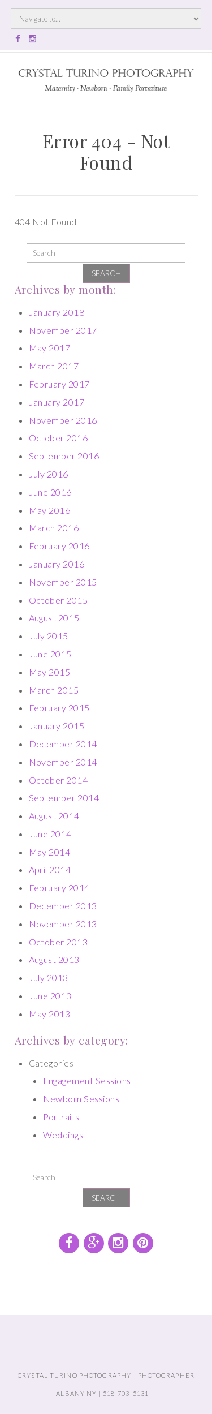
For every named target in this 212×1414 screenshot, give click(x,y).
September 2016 (64, 455)
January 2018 (57, 312)
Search (106, 273)
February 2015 (59, 707)
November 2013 (63, 923)
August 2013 (54, 959)
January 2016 (57, 563)
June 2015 (50, 653)
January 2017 (57, 402)
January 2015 (57, 725)
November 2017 (63, 330)
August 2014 (54, 815)
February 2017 (59, 384)
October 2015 (58, 600)
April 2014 (50, 869)
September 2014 (64, 797)
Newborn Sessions (81, 1098)
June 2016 (50, 492)
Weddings (63, 1134)
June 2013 (50, 995)
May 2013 (50, 1013)
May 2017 (50, 347)
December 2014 (63, 743)
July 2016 (48, 474)
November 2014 (63, 762)
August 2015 (54, 617)
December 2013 (63, 905)
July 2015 (48, 635)
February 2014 (59, 887)
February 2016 (59, 545)
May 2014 (50, 851)
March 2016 (54, 527)
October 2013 (58, 941)
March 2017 (54, 365)
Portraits (61, 1116)
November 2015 (63, 582)
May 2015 (50, 672)
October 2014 (58, 780)
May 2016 (50, 510)
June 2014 (50, 833)
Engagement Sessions (87, 1080)
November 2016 (63, 420)
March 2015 (54, 690)
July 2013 (48, 977)
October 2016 (58, 437)
